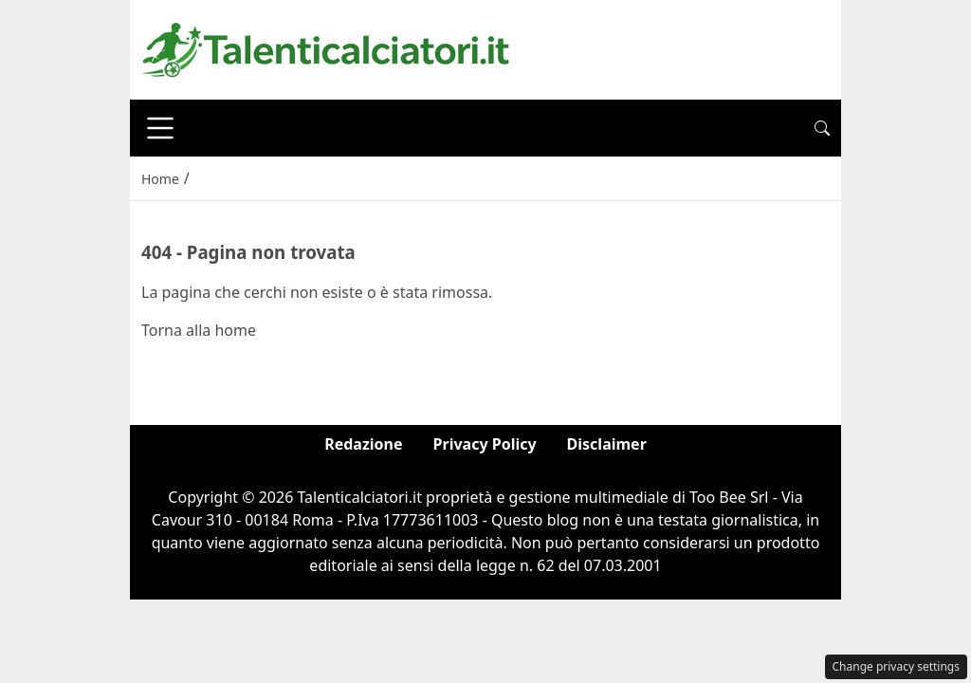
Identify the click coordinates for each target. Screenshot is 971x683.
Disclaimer (607, 444)
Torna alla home (198, 330)
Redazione (363, 444)
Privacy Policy (485, 444)
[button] (822, 128)
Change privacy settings (897, 666)
